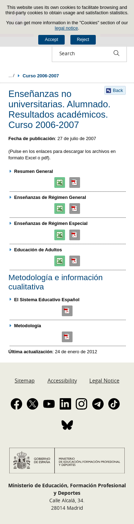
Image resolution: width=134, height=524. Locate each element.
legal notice (66, 28)
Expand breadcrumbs (11, 75)
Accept (51, 39)
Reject (83, 39)
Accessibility (62, 380)
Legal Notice (104, 380)
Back (118, 90)
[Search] (116, 53)
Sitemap (25, 380)
